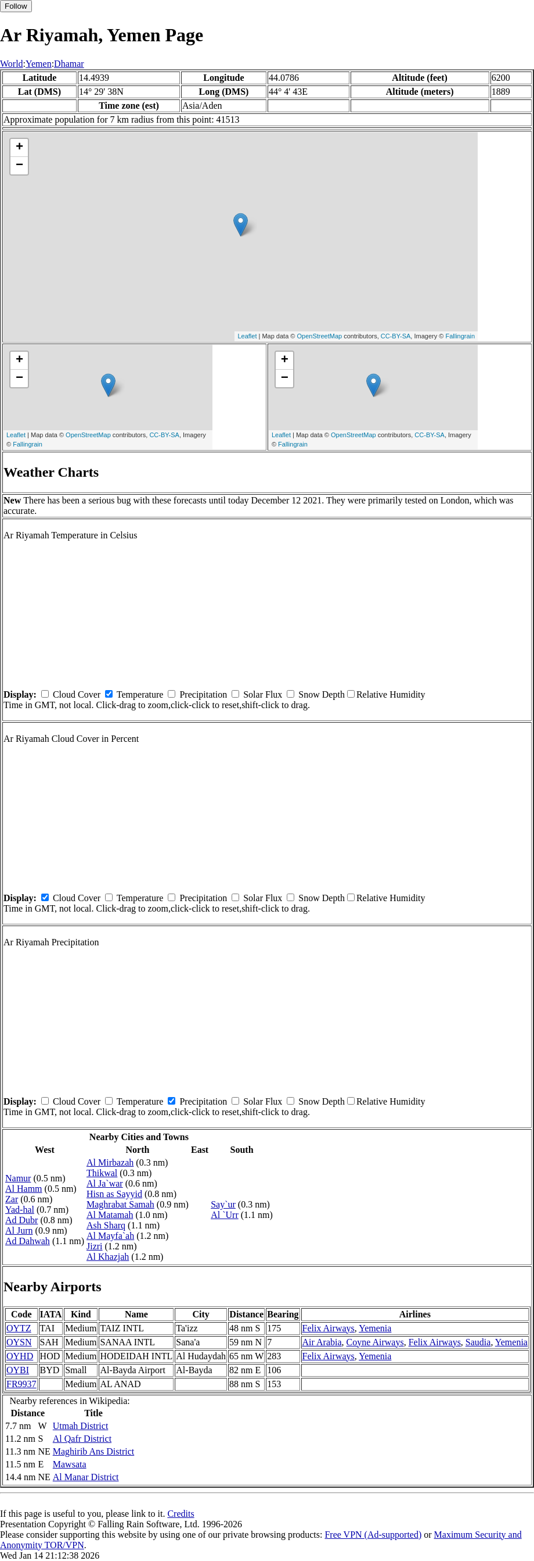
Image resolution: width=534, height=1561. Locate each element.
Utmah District (81, 1426)
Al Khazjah (107, 1257)
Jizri (94, 1246)
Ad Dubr (21, 1220)
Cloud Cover (76, 694)
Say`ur (223, 1204)
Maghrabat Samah (120, 1204)
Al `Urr (225, 1215)
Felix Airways (328, 1328)
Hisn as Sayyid (114, 1194)
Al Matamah (109, 1215)
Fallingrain (460, 336)
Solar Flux (262, 694)
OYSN (19, 1342)
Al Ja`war (104, 1183)
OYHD (19, 1356)
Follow (16, 6)
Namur (18, 1178)
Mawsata (69, 1464)
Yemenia (375, 1328)
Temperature (140, 694)
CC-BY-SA (396, 336)
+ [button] (19, 147)
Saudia (478, 1342)
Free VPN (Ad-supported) (372, 1534)
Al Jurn (19, 1230)
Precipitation (203, 694)
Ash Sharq (105, 1225)
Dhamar (69, 64)
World (11, 64)
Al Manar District (86, 1477)
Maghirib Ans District (93, 1451)
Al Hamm (23, 1189)
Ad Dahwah (27, 1241)
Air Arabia (322, 1342)
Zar (11, 1199)
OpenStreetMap (319, 336)
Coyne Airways (375, 1342)
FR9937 (21, 1384)
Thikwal (101, 1173)
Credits (180, 1514)
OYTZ (18, 1328)
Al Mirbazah (110, 1162)
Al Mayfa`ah (110, 1236)
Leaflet (247, 336)
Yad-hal (19, 1209)
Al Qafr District (82, 1439)
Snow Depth (321, 694)
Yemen (39, 64)
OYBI (17, 1370)
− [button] (19, 165)
